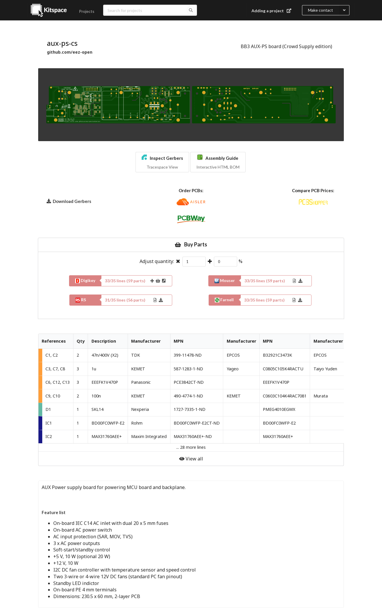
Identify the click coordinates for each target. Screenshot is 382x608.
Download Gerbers (69, 201)
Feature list (54, 512)
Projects (86, 11)
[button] (162, 162)
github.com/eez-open (69, 52)
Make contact (329, 10)
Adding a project (272, 10)
